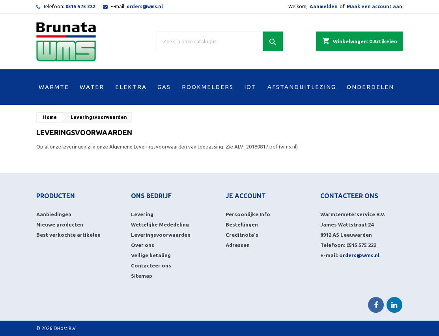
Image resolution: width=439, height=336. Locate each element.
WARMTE (54, 87)
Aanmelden (324, 6)
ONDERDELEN (370, 87)
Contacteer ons (151, 265)
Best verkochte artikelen (68, 235)
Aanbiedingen (53, 214)
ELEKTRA (131, 87)
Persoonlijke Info (248, 214)
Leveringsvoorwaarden (161, 235)
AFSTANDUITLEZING (301, 87)
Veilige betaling (151, 255)
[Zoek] (220, 41)
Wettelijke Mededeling (160, 224)
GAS (164, 87)
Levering (142, 214)
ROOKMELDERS (208, 87)
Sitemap (141, 275)
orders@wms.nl (145, 6)
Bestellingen (242, 224)
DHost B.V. (65, 328)
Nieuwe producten (59, 224)
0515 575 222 (80, 6)
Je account (246, 195)
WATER (92, 87)
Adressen (238, 245)
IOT (250, 87)
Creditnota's (242, 235)
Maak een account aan (374, 6)
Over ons (142, 245)
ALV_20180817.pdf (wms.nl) (266, 146)
